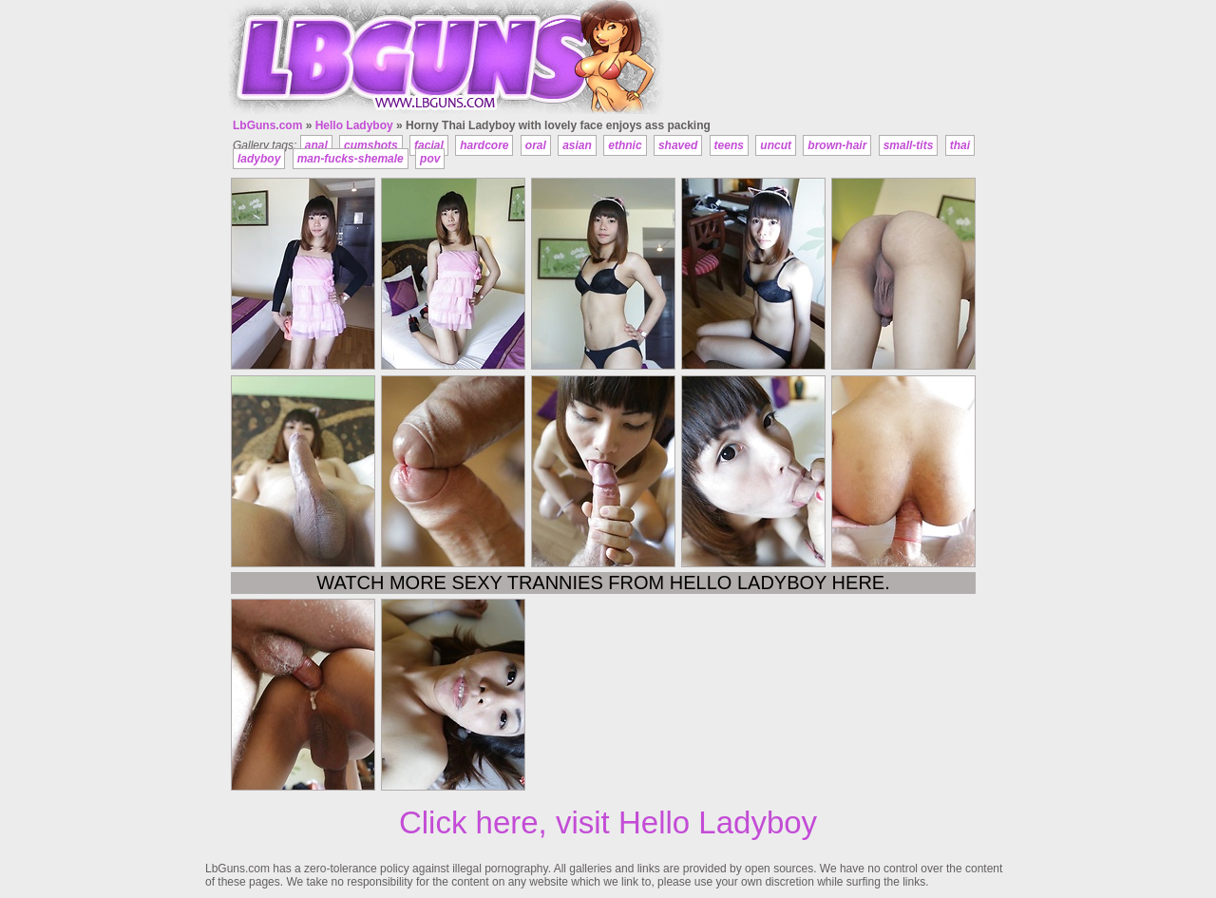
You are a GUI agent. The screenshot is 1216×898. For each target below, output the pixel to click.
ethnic (624, 145)
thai (960, 145)
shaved (677, 145)
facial (429, 145)
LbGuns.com (267, 125)
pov (430, 158)
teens (729, 145)
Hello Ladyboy (354, 125)
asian (577, 145)
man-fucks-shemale (350, 158)
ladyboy (259, 158)
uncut (775, 145)
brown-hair (837, 145)
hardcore (484, 145)
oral (535, 145)
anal (316, 145)
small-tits (909, 145)
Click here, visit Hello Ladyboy (608, 822)
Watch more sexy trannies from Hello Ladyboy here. (602, 582)
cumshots (371, 145)
